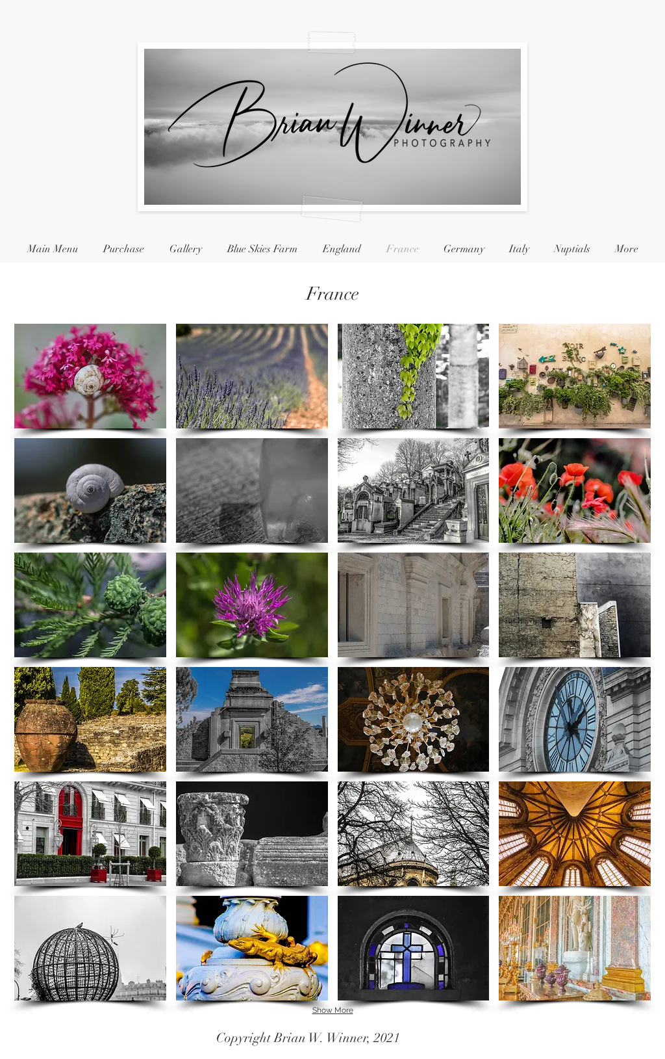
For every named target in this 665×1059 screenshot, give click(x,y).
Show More (332, 1010)
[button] (90, 376)
